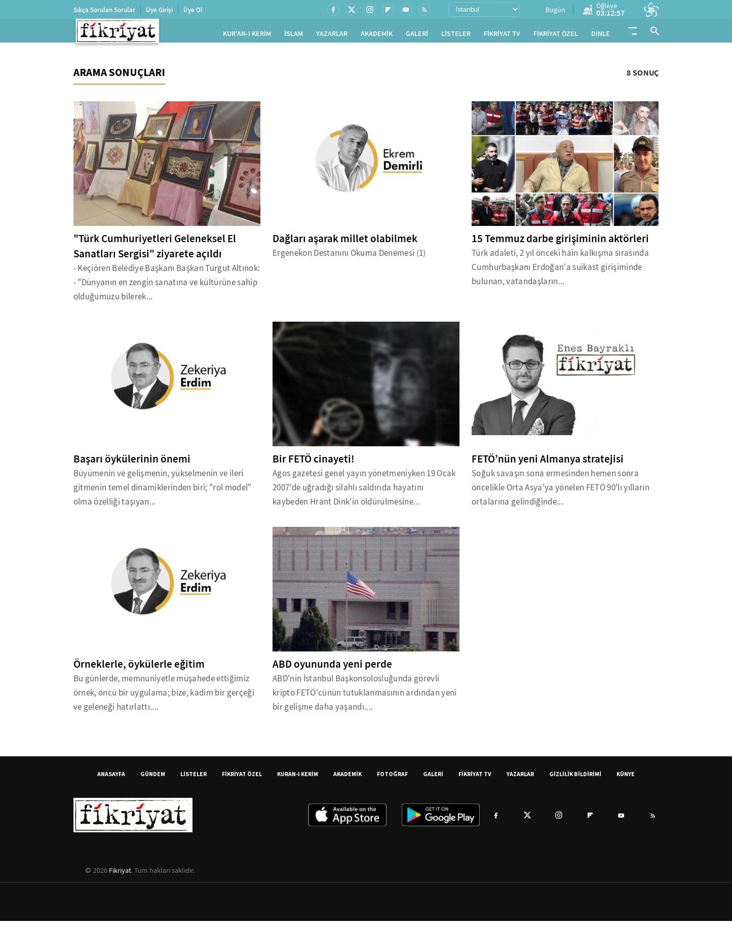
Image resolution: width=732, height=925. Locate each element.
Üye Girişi (159, 10)
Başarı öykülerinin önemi (131, 463)
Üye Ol (193, 10)
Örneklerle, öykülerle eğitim (139, 668)
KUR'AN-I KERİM (247, 36)
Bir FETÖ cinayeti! (314, 463)
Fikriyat (120, 874)
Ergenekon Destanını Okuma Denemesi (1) (349, 257)
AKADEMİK (377, 36)
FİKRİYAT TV (502, 36)
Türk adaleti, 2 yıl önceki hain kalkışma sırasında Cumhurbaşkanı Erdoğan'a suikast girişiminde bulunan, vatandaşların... (560, 271)
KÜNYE (626, 778)
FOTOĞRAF (392, 778)
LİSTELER (456, 36)
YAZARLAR (332, 36)
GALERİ (417, 36)
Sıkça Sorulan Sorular (104, 10)
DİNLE (600, 36)
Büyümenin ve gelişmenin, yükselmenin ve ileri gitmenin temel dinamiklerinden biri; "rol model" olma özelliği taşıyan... (162, 491)
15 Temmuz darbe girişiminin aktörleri (560, 243)
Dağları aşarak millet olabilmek (345, 243)
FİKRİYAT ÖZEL (555, 36)
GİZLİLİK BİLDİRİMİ (575, 778)
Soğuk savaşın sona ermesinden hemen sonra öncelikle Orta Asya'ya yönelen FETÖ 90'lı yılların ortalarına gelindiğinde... (560, 491)
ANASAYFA (111, 778)
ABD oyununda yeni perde (332, 668)
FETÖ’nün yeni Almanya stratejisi (548, 463)
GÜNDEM (152, 778)
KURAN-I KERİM (297, 778)
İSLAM (293, 36)
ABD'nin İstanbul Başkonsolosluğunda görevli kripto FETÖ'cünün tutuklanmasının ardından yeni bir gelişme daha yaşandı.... (365, 696)
